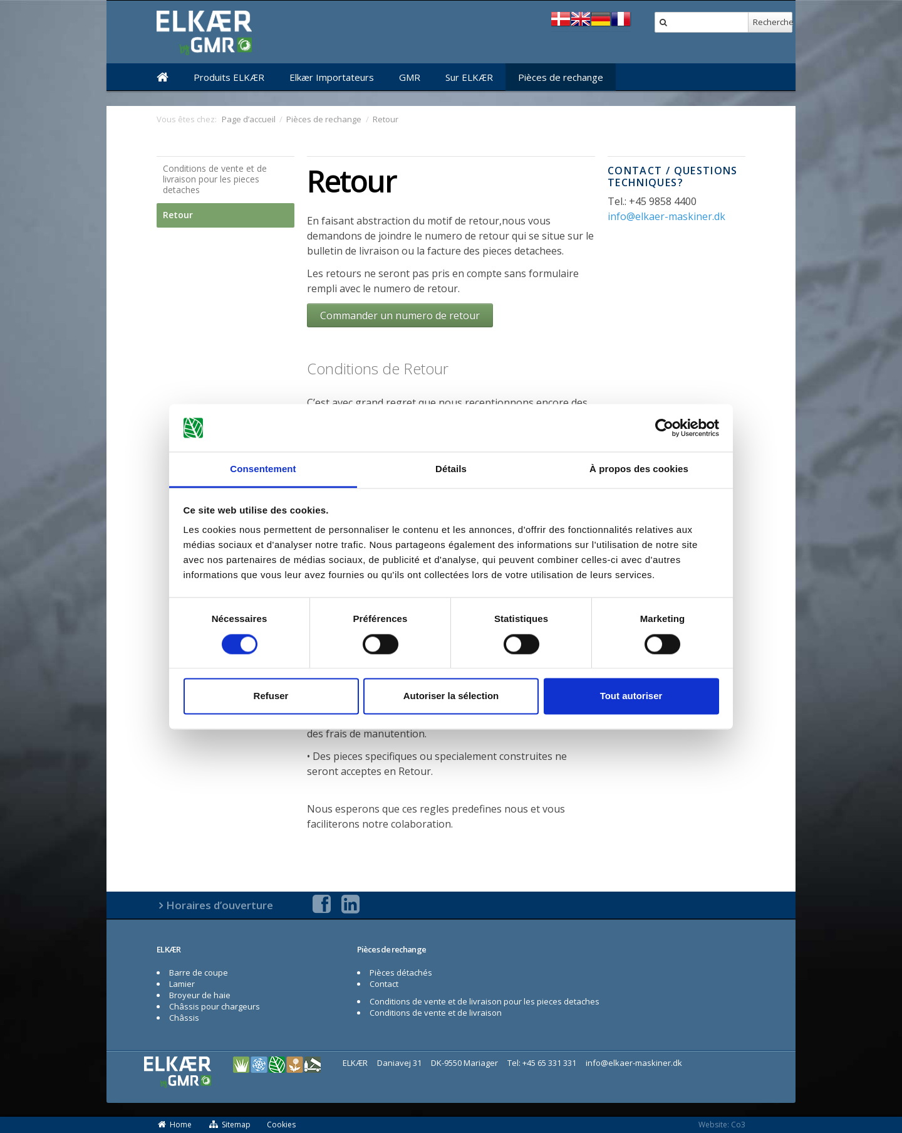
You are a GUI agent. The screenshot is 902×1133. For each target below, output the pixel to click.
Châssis (184, 1017)
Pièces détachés (401, 972)
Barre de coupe (198, 972)
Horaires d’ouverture (219, 905)
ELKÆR (169, 949)
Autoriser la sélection (451, 696)
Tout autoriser (631, 696)
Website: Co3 (721, 1124)
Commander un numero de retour (400, 315)
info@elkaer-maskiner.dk (666, 216)
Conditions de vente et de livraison (436, 1012)
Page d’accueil (249, 119)
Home (174, 1124)
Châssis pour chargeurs (214, 1006)
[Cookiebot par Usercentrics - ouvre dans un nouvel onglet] (664, 427)
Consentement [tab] (263, 469)
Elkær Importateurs (331, 77)
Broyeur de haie (200, 995)
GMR (409, 77)
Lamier (182, 983)
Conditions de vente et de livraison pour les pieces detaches (215, 179)
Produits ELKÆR (229, 77)
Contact (384, 983)
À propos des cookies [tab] (638, 469)
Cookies (281, 1124)
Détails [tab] (451, 469)
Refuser (271, 696)
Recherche (772, 22)
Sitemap (229, 1124)
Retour (178, 215)
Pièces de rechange (560, 77)
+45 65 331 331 (549, 1062)
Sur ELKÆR (469, 77)
